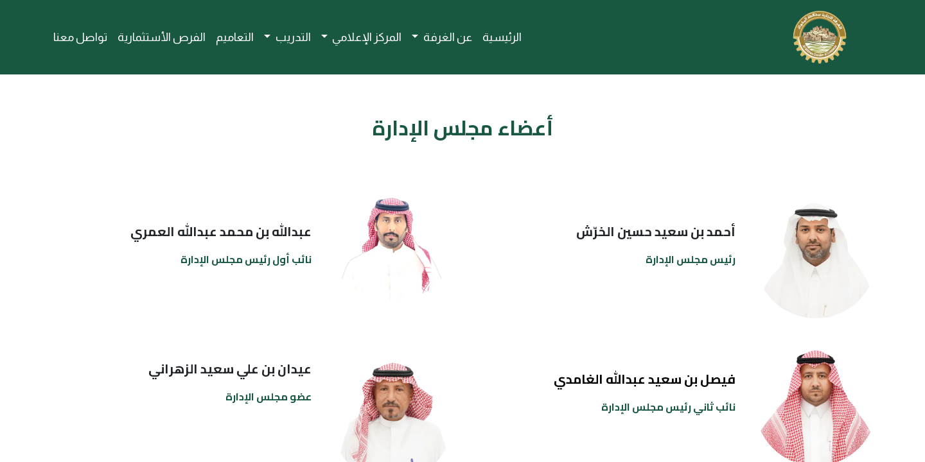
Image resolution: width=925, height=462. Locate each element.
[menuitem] (502, 37)
